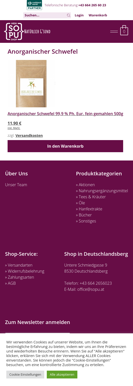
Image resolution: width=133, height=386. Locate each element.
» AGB (10, 283)
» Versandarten (19, 265)
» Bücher (84, 215)
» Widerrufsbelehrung (24, 271)
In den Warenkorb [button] (65, 146)
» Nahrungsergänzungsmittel (102, 191)
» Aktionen (85, 184)
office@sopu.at (90, 289)
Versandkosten (29, 135)
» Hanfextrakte (89, 209)
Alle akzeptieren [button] (62, 374)
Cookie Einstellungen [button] (25, 374)
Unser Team (16, 184)
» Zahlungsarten (19, 277)
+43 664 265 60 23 (92, 5)
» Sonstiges (86, 221)
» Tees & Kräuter (91, 197)
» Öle (80, 203)
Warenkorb (98, 15)
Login (79, 15)
